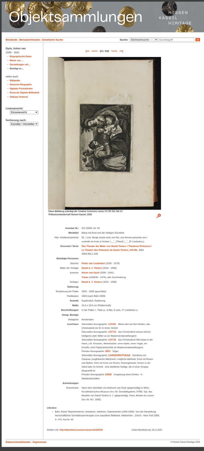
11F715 (112, 339)
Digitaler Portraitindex (21, 88)
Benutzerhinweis (29, 39)
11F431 (112, 324)
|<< (87, 51)
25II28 (108, 374)
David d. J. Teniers (92, 268)
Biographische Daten (21, 56)
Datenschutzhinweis (18, 442)
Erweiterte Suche (52, 39)
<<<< (94, 51)
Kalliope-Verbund (19, 97)
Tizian (85, 277)
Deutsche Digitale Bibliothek (24, 92)
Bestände (11, 39)
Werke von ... (16, 60)
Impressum (39, 442)
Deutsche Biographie (21, 84)
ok (198, 39)
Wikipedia (15, 80)
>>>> (114, 51)
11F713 (112, 332)
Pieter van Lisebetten (93, 263)
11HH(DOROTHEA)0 (119, 355)
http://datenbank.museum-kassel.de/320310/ (81, 430)
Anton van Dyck (90, 272)
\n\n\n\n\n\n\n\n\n (144, 40)
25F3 (107, 351)
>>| (121, 51)
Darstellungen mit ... (20, 64)
